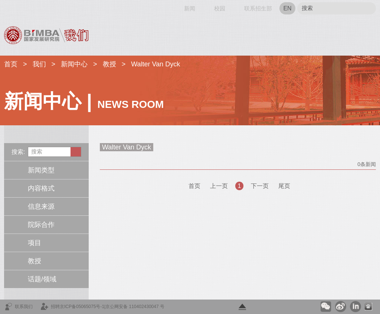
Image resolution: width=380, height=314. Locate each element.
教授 (109, 64)
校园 (219, 8)
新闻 (189, 8)
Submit (367, 8)
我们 (39, 64)
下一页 (260, 186)
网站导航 (36, 8)
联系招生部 (258, 8)
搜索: (18, 152)
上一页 (219, 186)
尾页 (284, 186)
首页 (10, 8)
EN (287, 8)
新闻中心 (74, 64)
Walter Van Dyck (155, 64)
